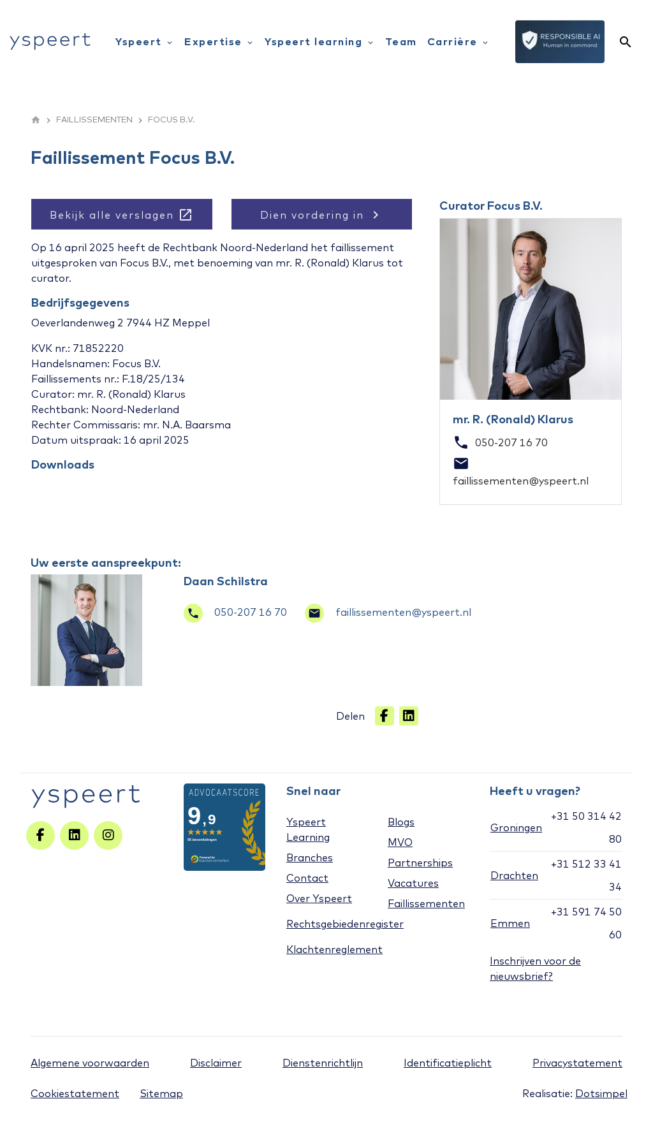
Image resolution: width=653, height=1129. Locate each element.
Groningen (516, 827)
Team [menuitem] (401, 41)
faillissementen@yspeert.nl (388, 612)
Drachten (514, 875)
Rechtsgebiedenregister (345, 923)
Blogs (401, 821)
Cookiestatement (75, 1093)
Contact (307, 877)
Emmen (510, 923)
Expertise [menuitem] (219, 41)
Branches (309, 857)
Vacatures (413, 883)
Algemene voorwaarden (90, 1062)
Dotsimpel (601, 1093)
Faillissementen (426, 903)
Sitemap (161, 1093)
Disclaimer (216, 1062)
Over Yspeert (319, 898)
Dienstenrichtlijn (322, 1062)
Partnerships (420, 862)
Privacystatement (577, 1062)
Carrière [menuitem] (458, 41)
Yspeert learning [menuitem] (320, 41)
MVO (400, 842)
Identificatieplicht (448, 1062)
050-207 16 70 (235, 612)
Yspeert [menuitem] (144, 41)
